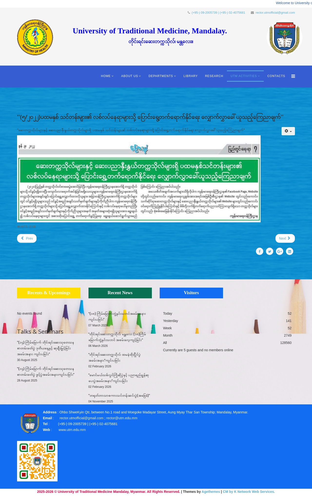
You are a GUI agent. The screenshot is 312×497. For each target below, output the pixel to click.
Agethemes (211, 492)
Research (214, 76)
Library (191, 76)
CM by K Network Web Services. (249, 492)
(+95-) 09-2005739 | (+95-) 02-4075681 (218, 12)
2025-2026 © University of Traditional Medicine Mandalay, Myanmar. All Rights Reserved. (108, 492)
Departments (160, 76)
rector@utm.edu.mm (121, 418)
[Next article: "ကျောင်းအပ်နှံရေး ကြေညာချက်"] (285, 238)
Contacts (276, 76)
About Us (129, 76)
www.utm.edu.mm (72, 430)
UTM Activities (244, 76)
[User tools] (288, 131)
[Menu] (292, 77)
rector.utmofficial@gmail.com (275, 12)
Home (106, 76)
